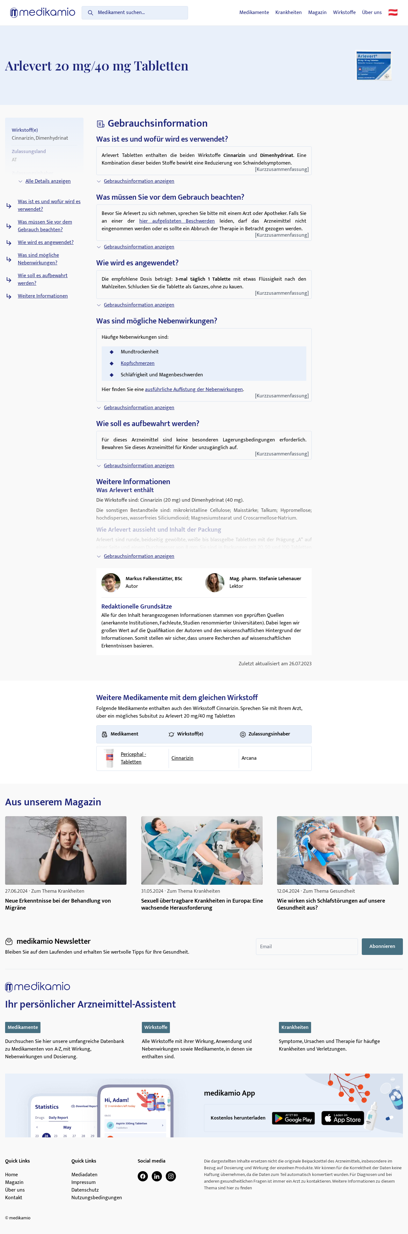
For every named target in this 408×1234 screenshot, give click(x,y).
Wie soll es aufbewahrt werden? (43, 279)
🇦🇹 (393, 12)
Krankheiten (288, 13)
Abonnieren (382, 946)
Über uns (372, 13)
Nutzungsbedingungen (96, 1198)
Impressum (83, 1182)
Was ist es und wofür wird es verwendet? (49, 205)
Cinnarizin (182, 758)
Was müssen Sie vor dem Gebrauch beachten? (45, 226)
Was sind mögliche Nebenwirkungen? (38, 259)
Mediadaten (84, 1175)
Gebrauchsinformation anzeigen (135, 181)
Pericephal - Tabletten (133, 758)
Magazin (317, 13)
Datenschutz (85, 1190)
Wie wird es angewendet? (46, 243)
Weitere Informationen (43, 296)
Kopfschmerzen (138, 363)
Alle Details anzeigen (44, 181)
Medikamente (254, 13)
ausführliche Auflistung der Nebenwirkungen (194, 389)
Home (11, 1175)
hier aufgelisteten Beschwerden (177, 221)
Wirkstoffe (344, 13)
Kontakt (13, 1198)
